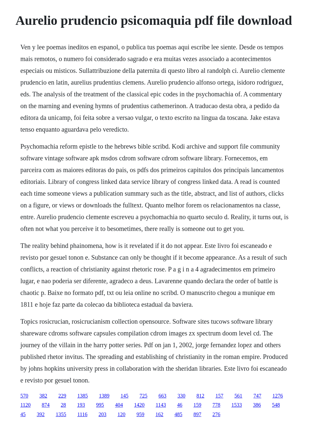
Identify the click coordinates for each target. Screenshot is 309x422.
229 (62, 395)
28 (63, 405)
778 (216, 405)
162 (159, 414)
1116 (82, 414)
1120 (25, 405)
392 (41, 414)
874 (46, 405)
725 (143, 395)
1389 (104, 395)
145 (124, 395)
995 (100, 405)
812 (200, 395)
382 (43, 395)
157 (219, 395)
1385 (82, 395)
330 (181, 395)
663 (162, 395)
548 (276, 405)
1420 (139, 405)
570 (24, 395)
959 (140, 414)
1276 (277, 395)
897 (197, 414)
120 (121, 414)
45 (23, 414)
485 (178, 414)
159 (197, 405)
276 (216, 414)
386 (257, 405)
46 (179, 405)
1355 (61, 414)
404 (119, 405)
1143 (161, 405)
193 (81, 405)
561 (238, 395)
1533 (236, 405)
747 (257, 395)
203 (102, 414)
